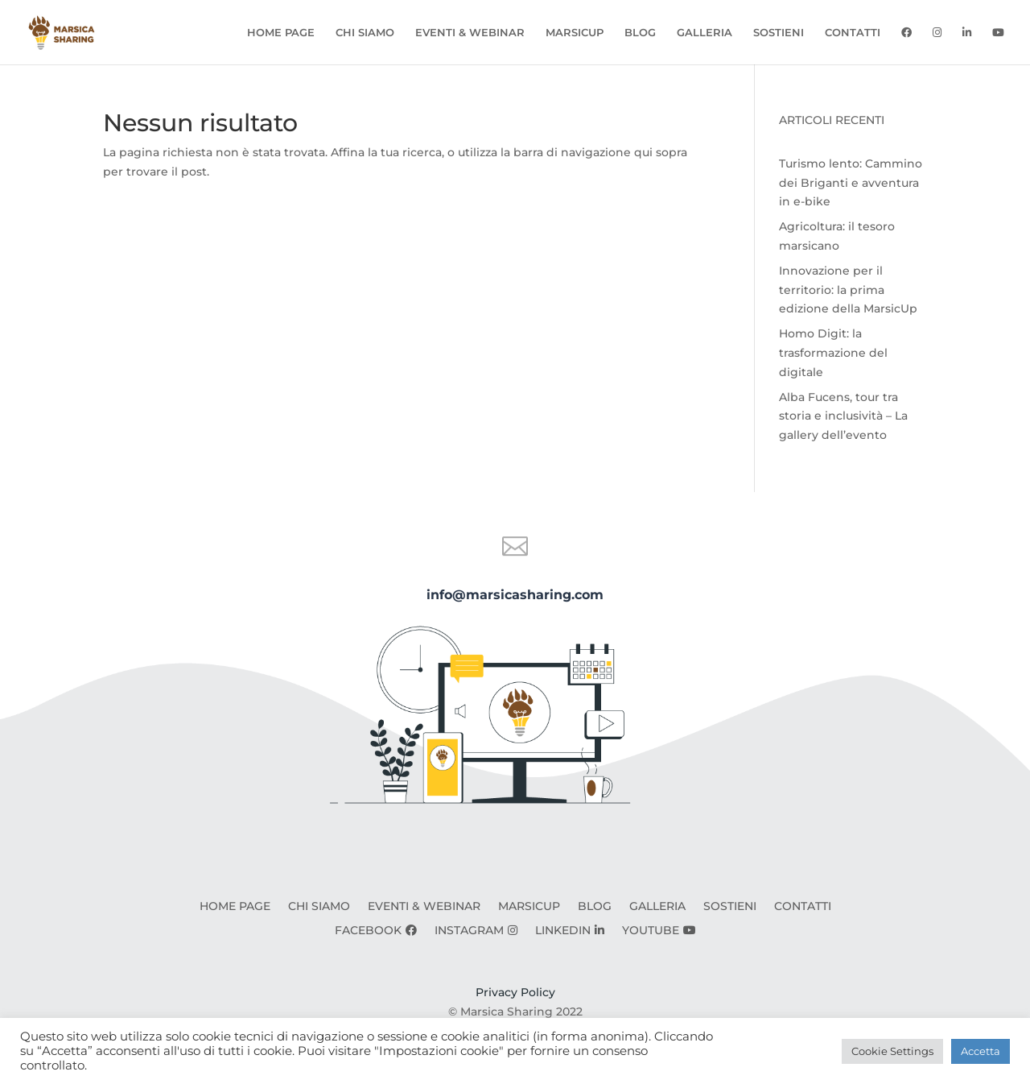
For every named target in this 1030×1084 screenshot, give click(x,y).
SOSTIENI (778, 33)
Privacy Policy (515, 992)
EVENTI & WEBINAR (470, 33)
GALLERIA (704, 33)
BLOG (640, 33)
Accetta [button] (980, 1051)
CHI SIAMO (365, 33)
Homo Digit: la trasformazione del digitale (833, 352)
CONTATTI (852, 33)
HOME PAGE (281, 33)
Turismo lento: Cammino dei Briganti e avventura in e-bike (850, 182)
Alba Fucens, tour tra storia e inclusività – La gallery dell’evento (843, 416)
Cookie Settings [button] (892, 1051)
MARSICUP (575, 33)
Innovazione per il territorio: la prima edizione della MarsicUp (848, 290)
